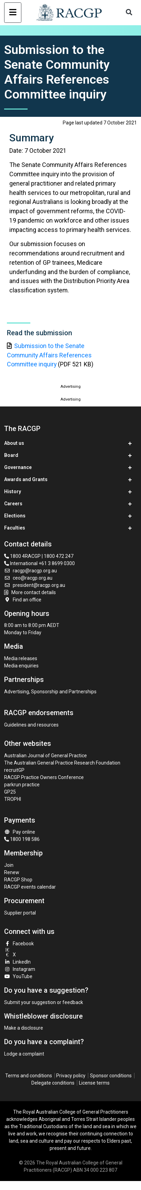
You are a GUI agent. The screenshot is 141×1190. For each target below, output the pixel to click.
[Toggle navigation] (12, 12)
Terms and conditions (28, 1075)
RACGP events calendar (30, 887)
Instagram (19, 969)
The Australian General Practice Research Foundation (62, 763)
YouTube (18, 976)
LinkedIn (17, 962)
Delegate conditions (52, 1083)
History (12, 491)
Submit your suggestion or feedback (43, 1002)
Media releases (20, 658)
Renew (11, 872)
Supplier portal (20, 913)
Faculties (14, 528)
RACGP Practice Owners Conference (44, 777)
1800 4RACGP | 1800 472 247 (38, 556)
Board (11, 455)
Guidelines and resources (31, 725)
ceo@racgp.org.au (28, 578)
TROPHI (12, 799)
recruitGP (14, 770)
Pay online (19, 832)
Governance (18, 467)
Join (8, 865)
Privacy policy (70, 1075)
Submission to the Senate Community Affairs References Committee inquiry (49, 355)
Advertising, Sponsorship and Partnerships (50, 691)
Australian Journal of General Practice (45, 755)
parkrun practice (22, 784)
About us (14, 443)
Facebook (19, 943)
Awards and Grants (26, 479)
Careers (13, 503)
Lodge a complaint (24, 1054)
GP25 (10, 792)
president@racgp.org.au (34, 585)
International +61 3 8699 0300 (39, 563)
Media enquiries (21, 665)
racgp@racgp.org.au (30, 570)
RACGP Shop (18, 879)
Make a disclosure (23, 1028)
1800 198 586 (22, 839)
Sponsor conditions (111, 1075)
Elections (15, 515)
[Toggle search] (129, 12)
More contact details (33, 592)
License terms (94, 1083)
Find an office (22, 599)
